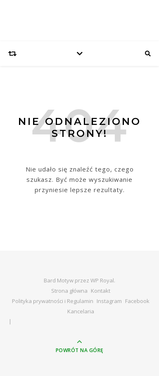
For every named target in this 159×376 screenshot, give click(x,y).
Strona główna (69, 290)
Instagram (109, 301)
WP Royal (102, 280)
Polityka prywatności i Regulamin (52, 301)
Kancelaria (80, 311)
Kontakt (100, 290)
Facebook (137, 301)
